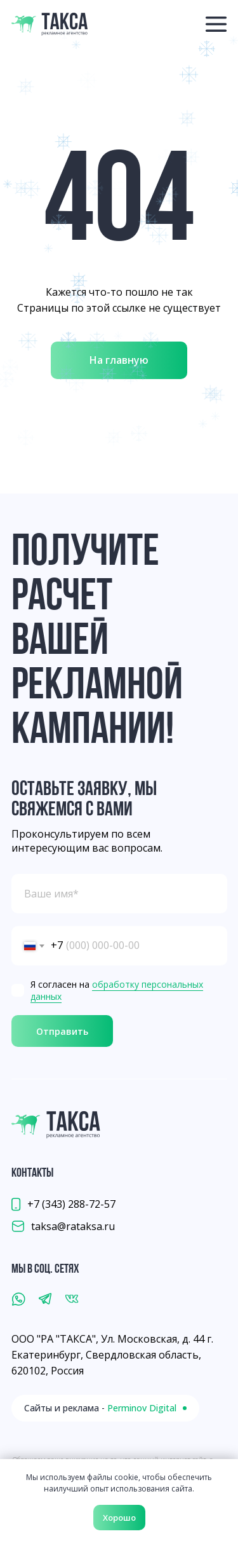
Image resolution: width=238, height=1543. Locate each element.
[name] (119, 893)
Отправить (62, 1031)
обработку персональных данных (116, 990)
